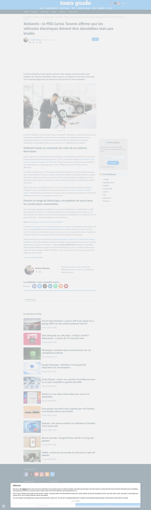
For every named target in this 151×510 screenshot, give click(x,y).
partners (24, 489)
